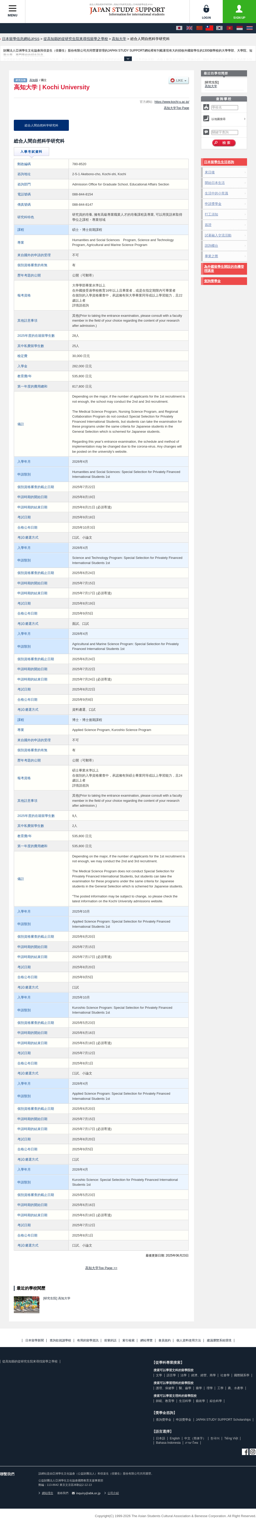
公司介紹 (111, 1493)
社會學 (225, 1375)
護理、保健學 (165, 1388)
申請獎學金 (213, 204)
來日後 (210, 172)
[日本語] (179, 28)
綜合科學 (216, 1401)
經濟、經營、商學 (203, 1375)
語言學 (171, 1375)
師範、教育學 (165, 1401)
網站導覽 (146, 1340)
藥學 (199, 1388)
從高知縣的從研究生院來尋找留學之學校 (30, 1361)
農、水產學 (235, 1388)
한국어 (215, 1438)
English (175, 1438)
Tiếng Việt (231, 1438)
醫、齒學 (185, 1388)
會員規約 (164, 1340)
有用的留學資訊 (88, 1340)
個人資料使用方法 (188, 1340)
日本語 (160, 1438)
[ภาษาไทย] (249, 28)
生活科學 (185, 1401)
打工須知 (211, 214)
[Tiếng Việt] (229, 28)
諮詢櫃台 (211, 246)
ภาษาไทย (191, 1443)
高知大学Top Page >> (101, 1268)
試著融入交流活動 (218, 235)
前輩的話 (110, 1340)
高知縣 (33, 80)
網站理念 (45, 1493)
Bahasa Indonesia (168, 1443)
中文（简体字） (195, 1438)
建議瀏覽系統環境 (219, 1340)
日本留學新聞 (34, 1340)
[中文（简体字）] (199, 28)
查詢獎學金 (212, 281)
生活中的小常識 (216, 193)
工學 (220, 1388)
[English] (189, 28)
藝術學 (200, 1401)
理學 (210, 1388)
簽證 (208, 225)
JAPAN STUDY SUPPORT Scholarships (223, 1419)
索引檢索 (128, 1340)
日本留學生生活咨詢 (219, 162)
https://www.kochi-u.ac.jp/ (172, 102)
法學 (183, 1375)
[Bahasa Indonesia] (239, 28)
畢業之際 (211, 256)
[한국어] (219, 28)
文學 (159, 1375)
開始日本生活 (215, 183)
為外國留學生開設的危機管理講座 (224, 269)
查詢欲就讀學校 (60, 1340)
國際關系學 (241, 1375)
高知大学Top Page (176, 108)
